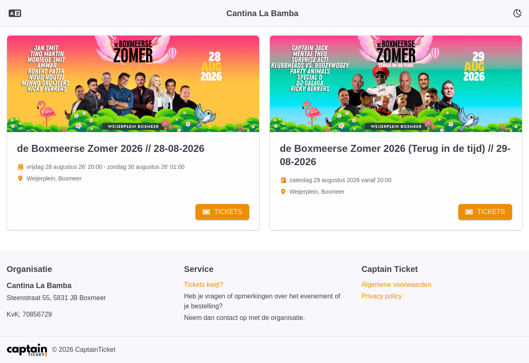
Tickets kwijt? (203, 284)
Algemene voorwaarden (396, 284)
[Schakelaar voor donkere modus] (517, 13)
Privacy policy (382, 296)
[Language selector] (15, 13)
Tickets (222, 211)
